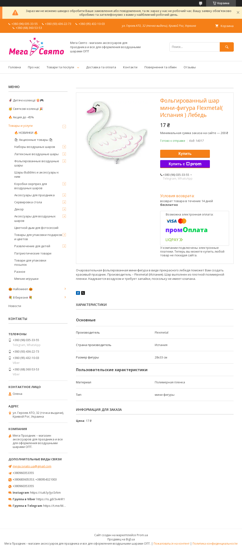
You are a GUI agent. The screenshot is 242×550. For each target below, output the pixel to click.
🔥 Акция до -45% (21, 117)
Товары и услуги (20, 125)
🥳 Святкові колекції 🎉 (25, 109)
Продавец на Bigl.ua (121, 539)
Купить (185, 154)
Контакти (130, 67)
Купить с (185, 164)
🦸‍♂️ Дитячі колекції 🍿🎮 (26, 100)
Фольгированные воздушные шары (36, 163)
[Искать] (227, 46)
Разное (19, 271)
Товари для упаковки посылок (30, 262)
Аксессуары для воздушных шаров (35, 218)
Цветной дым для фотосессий (36, 228)
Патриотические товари (32, 253)
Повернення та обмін (160, 67)
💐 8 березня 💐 (20, 297)
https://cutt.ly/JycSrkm (45, 492)
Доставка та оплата (101, 67)
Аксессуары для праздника (34, 195)
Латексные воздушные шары (36, 154)
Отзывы (190, 67)
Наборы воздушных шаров (34, 147)
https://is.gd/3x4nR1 (50, 499)
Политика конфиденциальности (215, 544)
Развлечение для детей (32, 246)
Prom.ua (142, 535)
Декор (19, 209)
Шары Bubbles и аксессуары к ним (36, 174)
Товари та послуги (60, 67)
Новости (14, 306)
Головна (14, 67)
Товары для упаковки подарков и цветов (38, 237)
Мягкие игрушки (26, 279)
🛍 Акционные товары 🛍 (33, 140)
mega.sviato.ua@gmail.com (32, 466)
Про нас (34, 67)
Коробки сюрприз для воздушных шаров (30, 186)
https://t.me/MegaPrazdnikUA (64, 506)
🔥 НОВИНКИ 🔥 (26, 133)
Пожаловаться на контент (171, 544)
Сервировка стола (28, 202)
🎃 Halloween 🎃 (20, 289)
